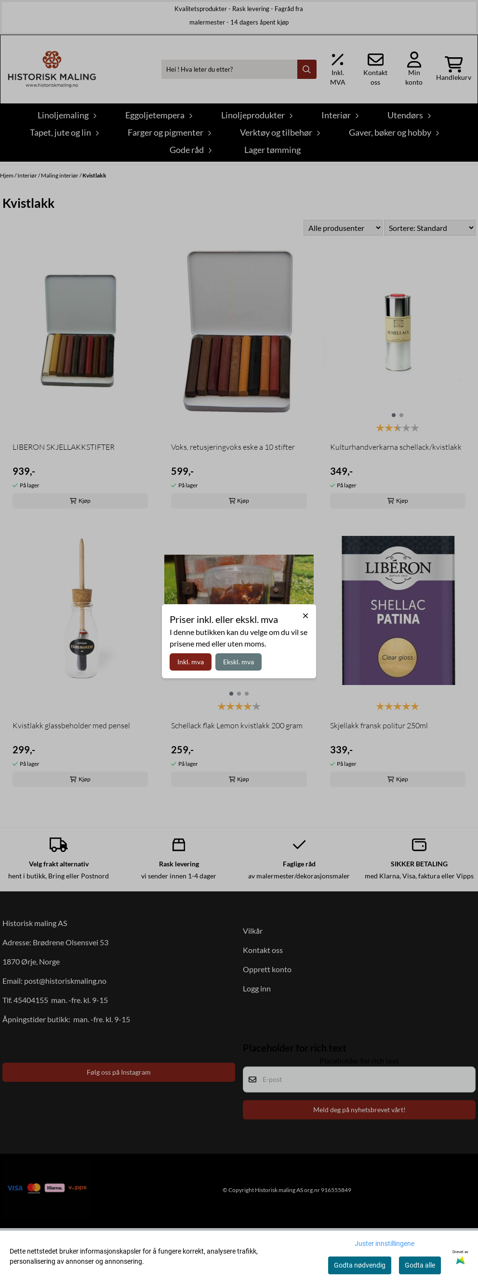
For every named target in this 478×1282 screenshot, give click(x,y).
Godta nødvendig (359, 1265)
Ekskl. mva (238, 662)
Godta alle (420, 1265)
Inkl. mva (190, 662)
